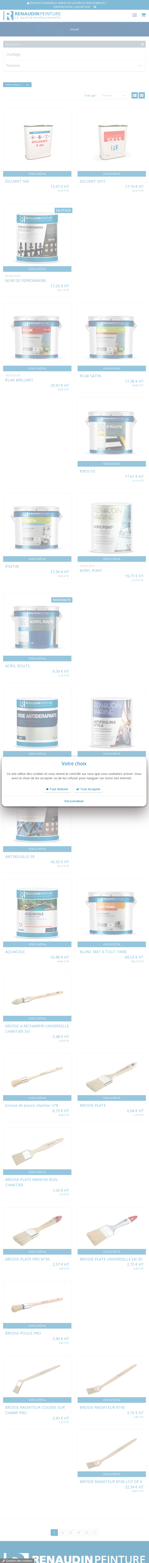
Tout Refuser (57, 789)
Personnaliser (74, 801)
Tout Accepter (88, 789)
